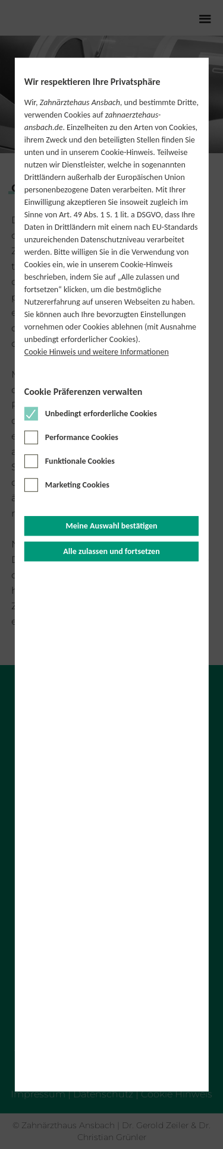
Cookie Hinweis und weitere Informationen (96, 352)
